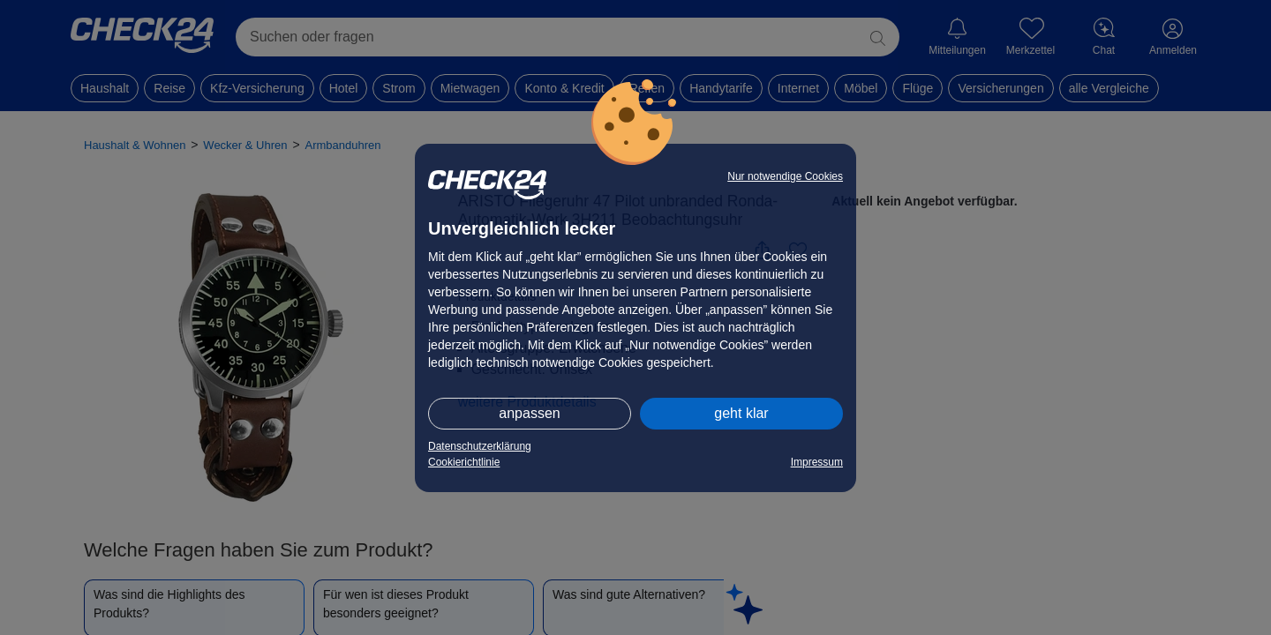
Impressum (817, 462)
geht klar (741, 413)
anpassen (529, 413)
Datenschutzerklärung (479, 446)
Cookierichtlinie (464, 462)
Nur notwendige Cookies (785, 176)
